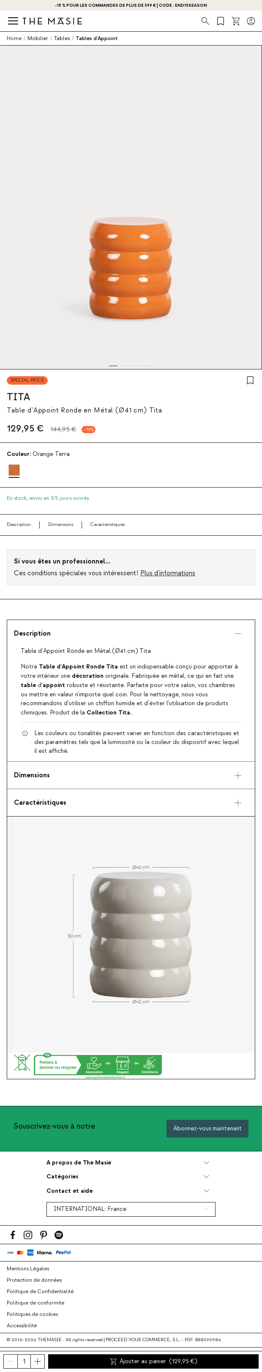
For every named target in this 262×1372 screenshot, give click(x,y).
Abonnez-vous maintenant (207, 1128)
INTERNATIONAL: (90, 1209)
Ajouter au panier (153, 1361)
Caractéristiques (107, 524)
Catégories (62, 1177)
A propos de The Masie (78, 1163)
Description (19, 524)
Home (14, 38)
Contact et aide (69, 1191)
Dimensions (60, 524)
